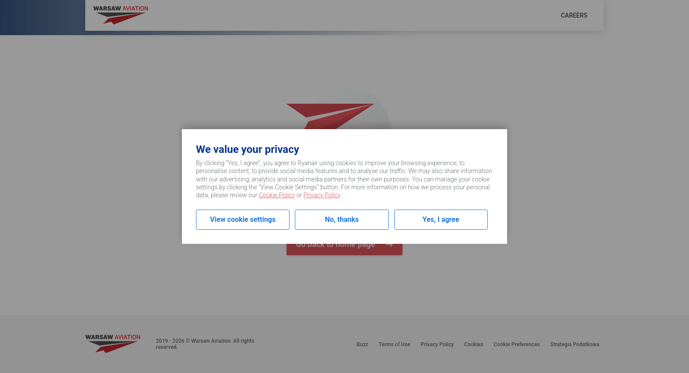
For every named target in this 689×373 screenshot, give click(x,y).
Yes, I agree (441, 219)
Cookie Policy (277, 195)
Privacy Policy (322, 195)
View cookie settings (243, 219)
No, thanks (342, 219)
